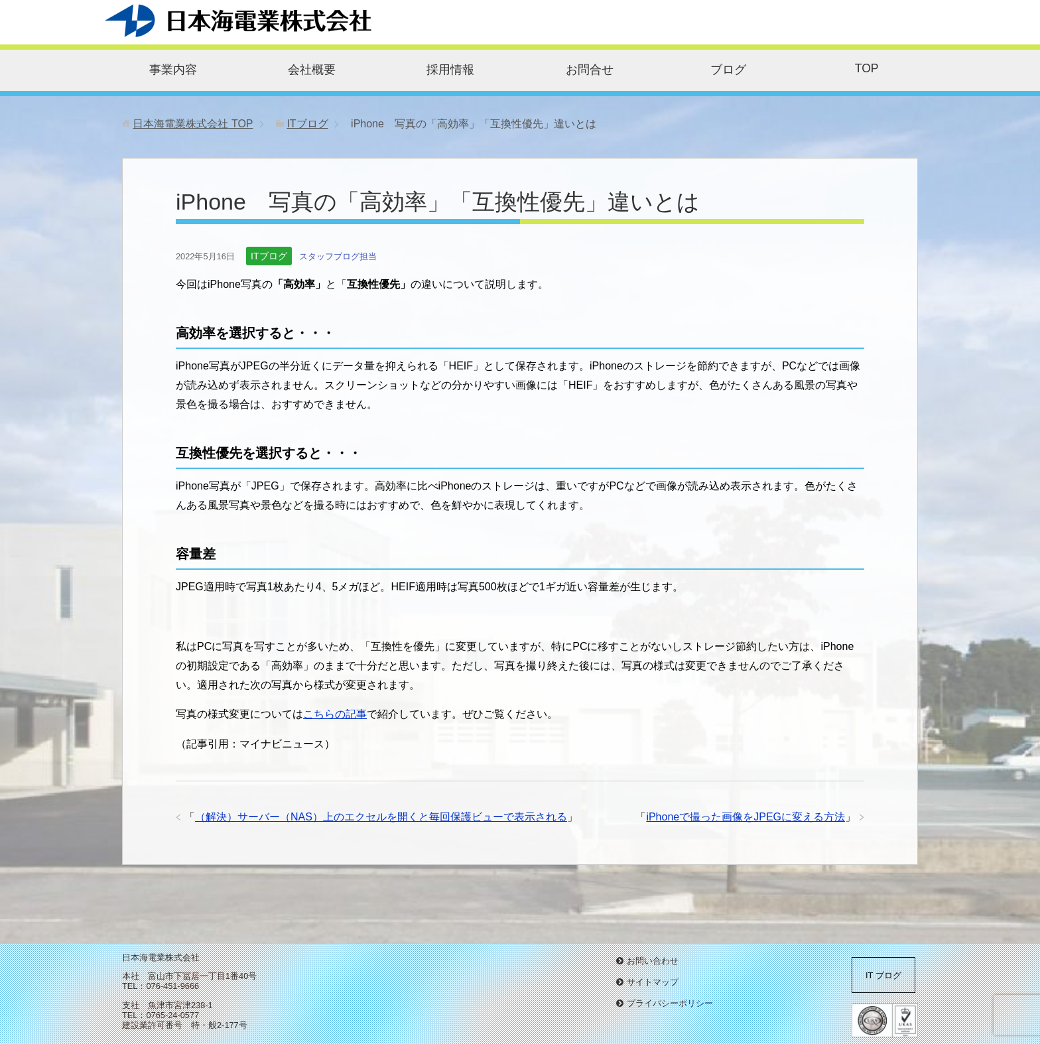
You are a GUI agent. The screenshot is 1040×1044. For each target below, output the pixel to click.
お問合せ (590, 69)
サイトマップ (653, 982)
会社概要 (312, 69)
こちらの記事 (335, 714)
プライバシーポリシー (670, 1003)
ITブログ (269, 256)
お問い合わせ (653, 961)
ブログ (728, 69)
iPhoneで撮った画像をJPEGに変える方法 (745, 816)
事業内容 (173, 69)
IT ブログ (883, 975)
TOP (867, 68)
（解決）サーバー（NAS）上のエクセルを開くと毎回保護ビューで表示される (381, 816)
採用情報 (450, 69)
